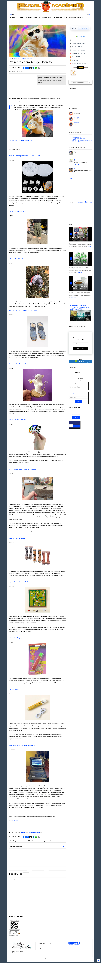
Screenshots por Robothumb (74, 944)
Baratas (11, 532)
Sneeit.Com (53, 958)
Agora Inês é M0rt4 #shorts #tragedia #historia (82, 140)
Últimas (71, 178)
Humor (15, 58)
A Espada (74, 139)
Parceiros (42, 948)
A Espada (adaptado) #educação (79, 138)
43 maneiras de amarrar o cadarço (83, 153)
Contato (49, 943)
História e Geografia (76, 17)
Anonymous (76, 117)
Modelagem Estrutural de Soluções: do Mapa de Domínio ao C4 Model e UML (79, 307)
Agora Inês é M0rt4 (76, 141)
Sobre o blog (42, 946)
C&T (20, 17)
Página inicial (38, 869)
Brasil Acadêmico (15, 820)
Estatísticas (49, 946)
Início (12, 17)
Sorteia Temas (74, 60)
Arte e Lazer (46, 17)
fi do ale (75, 111)
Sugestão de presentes (26, 58)
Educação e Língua (60, 17)
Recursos (13, 20)
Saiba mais (77, 154)
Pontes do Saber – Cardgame (77, 54)
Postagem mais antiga (57, 869)
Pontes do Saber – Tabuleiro (77, 50)
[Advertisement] (22, 86)
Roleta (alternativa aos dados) (78, 64)
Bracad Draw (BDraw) (76, 47)
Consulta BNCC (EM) (75, 57)
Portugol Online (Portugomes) (77, 43)
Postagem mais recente (18, 869)
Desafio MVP (74, 40)
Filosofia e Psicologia (33, 17)
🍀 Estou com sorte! (80, 36)
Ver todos (89, 178)
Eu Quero (80, 348)
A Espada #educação (76, 137)
